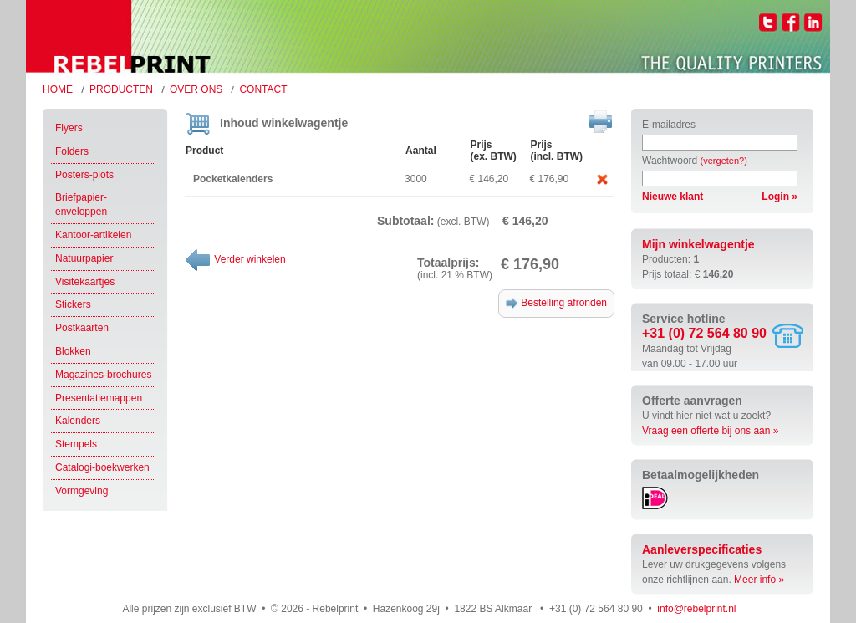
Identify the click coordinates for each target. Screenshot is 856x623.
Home (58, 89)
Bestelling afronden (556, 303)
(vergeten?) (724, 161)
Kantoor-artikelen (93, 235)
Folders (72, 151)
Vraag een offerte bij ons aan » (710, 431)
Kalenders (77, 420)
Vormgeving (81, 491)
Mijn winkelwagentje (698, 244)
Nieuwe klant (672, 196)
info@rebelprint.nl (696, 609)
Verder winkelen (235, 259)
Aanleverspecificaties (702, 549)
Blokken (73, 351)
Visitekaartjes (85, 282)
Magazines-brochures (103, 374)
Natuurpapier (84, 258)
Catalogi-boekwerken (102, 467)
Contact (263, 89)
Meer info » (759, 579)
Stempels (76, 444)
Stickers (73, 304)
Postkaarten (82, 328)
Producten (121, 89)
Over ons (196, 89)
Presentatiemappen (98, 398)
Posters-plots (84, 175)
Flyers (69, 128)
